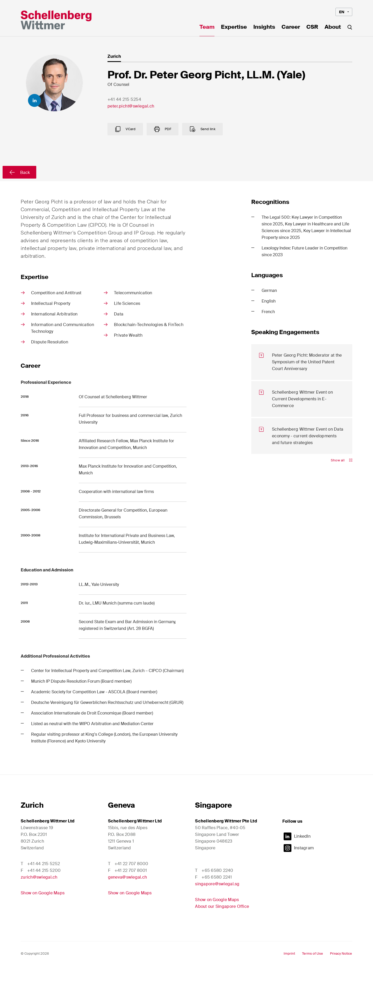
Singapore (213, 825)
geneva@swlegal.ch (127, 897)
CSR (312, 27)
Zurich (32, 825)
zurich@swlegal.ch (39, 897)
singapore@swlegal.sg (217, 904)
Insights (264, 27)
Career (291, 27)
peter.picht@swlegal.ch (130, 116)
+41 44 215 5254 (124, 109)
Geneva (121, 825)
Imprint (289, 973)
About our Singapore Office (222, 926)
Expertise (234, 27)
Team (206, 27)
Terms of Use (312, 973)
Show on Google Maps (42, 913)
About (333, 27)
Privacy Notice (341, 973)
